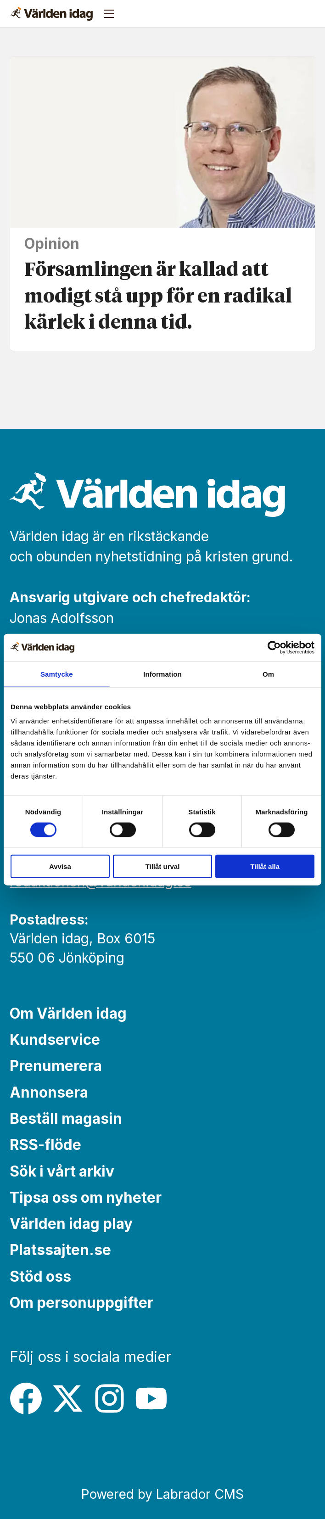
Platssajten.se (60, 1250)
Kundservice (55, 1039)
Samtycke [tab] (56, 674)
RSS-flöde (45, 1145)
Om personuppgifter (81, 1303)
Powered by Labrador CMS (162, 1494)
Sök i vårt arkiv (62, 1171)
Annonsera (49, 1092)
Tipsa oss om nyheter (86, 1197)
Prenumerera (56, 1066)
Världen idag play (71, 1224)
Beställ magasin (66, 1118)
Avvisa (60, 866)
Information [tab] (162, 674)
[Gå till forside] (51, 14)
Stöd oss (40, 1276)
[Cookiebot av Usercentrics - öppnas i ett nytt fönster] (274, 647)
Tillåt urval (163, 866)
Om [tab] (268, 674)
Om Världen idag (68, 1013)
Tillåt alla (265, 866)
